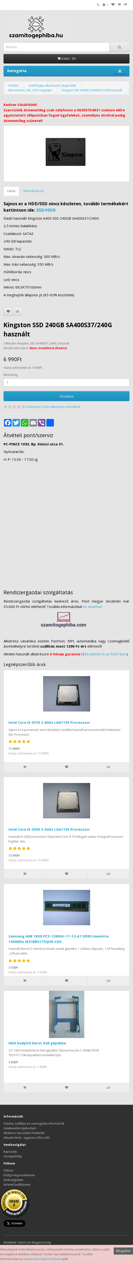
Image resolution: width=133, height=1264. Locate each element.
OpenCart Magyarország (34, 1242)
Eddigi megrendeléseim (19, 1175)
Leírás (11, 191)
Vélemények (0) (33, 191)
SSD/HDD (46, 210)
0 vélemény (33, 407)
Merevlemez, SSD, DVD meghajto (30, 90)
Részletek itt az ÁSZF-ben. (105, 654)
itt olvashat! (92, 606)
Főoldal (13, 86)
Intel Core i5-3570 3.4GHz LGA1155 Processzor (49, 722)
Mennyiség (11, 375)
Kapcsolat (10, 1152)
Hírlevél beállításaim (17, 1185)
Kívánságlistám (13, 1180)
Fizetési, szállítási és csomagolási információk (34, 1124)
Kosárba (66, 396)
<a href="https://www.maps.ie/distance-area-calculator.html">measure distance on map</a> (66, 523)
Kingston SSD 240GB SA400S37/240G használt (92, 90)
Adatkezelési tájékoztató (20, 1128)
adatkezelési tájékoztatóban (42, 1259)
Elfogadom (123, 1251)
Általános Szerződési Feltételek (24, 1133)
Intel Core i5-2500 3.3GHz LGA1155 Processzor (49, 829)
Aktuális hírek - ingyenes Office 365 (27, 1138)
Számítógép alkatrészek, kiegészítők (52, 86)
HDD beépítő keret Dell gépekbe (37, 1043)
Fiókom (8, 1170)
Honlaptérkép (13, 1156)
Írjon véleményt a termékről (61, 407)
